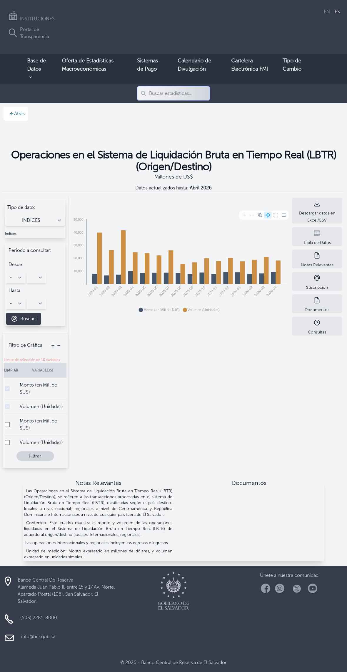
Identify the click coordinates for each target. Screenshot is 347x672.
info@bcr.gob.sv (38, 636)
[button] (159, 310)
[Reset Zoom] (276, 215)
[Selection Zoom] (260, 215)
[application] (179, 262)
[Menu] (284, 215)
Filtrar (35, 456)
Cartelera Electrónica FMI (249, 64)
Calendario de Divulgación (194, 64)
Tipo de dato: (21, 207)
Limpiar (11, 370)
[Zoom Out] (252, 215)
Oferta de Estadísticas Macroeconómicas (88, 64)
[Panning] (268, 215)
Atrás (17, 113)
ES (337, 11)
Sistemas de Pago (147, 64)
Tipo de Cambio (292, 64)
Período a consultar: (30, 250)
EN (327, 11)
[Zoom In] (244, 215)
